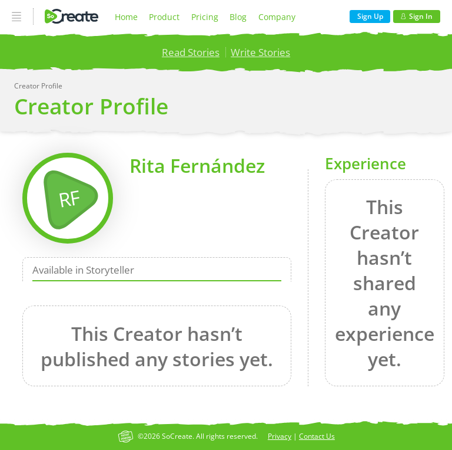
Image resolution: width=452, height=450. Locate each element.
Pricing (204, 16)
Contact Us (317, 436)
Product (164, 16)
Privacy (279, 436)
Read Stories (191, 52)
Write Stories (260, 52)
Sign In (417, 16)
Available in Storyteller (83, 270)
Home (126, 16)
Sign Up (370, 16)
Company (276, 16)
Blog (238, 16)
